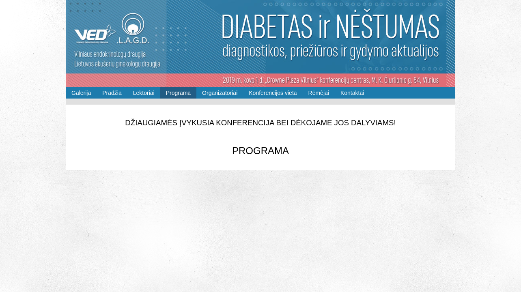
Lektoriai (144, 93)
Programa (178, 93)
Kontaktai (352, 93)
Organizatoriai (219, 93)
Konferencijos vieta (273, 93)
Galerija (81, 93)
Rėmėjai (318, 93)
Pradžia (111, 93)
